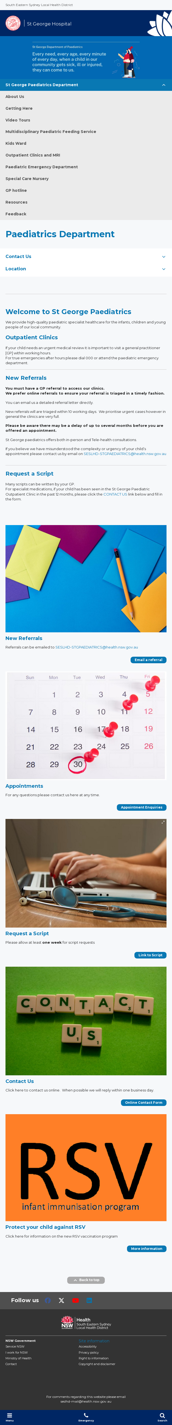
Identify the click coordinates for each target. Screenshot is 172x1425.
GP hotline (16, 190)
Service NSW (14, 1346)
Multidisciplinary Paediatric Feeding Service (50, 131)
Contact (11, 1364)
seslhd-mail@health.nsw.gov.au (86, 1401)
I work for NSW (16, 1352)
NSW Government (20, 1341)
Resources (16, 202)
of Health (18, 1358)
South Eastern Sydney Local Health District (39, 5)
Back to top (86, 1280)
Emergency (86, 1417)
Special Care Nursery (27, 178)
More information (146, 1249)
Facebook (48, 1300)
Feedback (15, 214)
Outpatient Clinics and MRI (32, 155)
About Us (14, 96)
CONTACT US (115, 494)
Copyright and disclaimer (97, 1364)
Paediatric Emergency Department (41, 167)
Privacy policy (89, 1352)
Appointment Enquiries (141, 807)
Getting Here (19, 108)
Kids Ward (15, 143)
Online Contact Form (143, 1103)
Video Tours (17, 120)
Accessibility (88, 1346)
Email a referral (148, 660)
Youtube (75, 1300)
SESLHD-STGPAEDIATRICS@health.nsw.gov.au (125, 453)
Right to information (94, 1358)
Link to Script (150, 955)
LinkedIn (89, 1300)
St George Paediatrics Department (41, 85)
